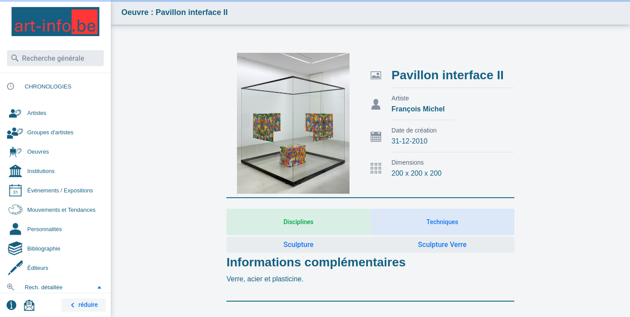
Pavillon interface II (448, 75)
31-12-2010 (410, 141)
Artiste (400, 98)
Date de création (414, 130)
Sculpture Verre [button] (442, 244)
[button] (99, 287)
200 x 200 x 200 (417, 173)
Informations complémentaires (316, 262)
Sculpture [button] (298, 244)
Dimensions (408, 162)
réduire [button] (83, 305)
